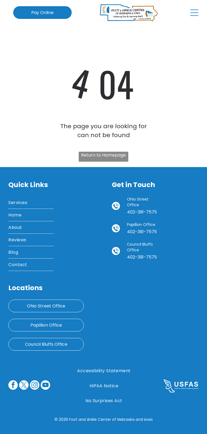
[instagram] (34, 385)
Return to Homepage (103, 155)
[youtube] (45, 385)
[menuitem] (31, 202)
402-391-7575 (142, 212)
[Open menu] (194, 13)
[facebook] (13, 385)
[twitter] (24, 385)
